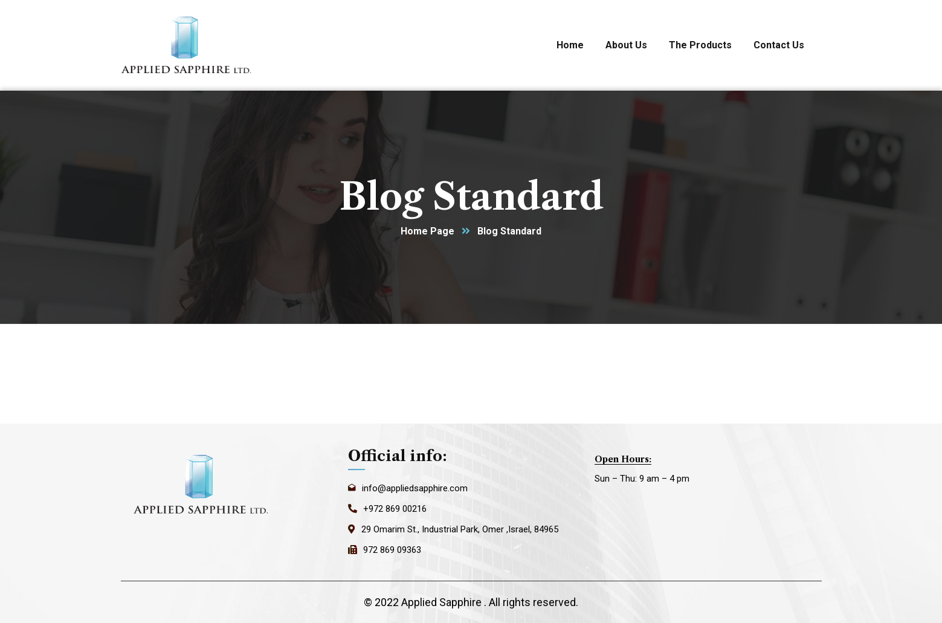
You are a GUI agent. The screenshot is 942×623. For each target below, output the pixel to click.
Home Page (427, 231)
